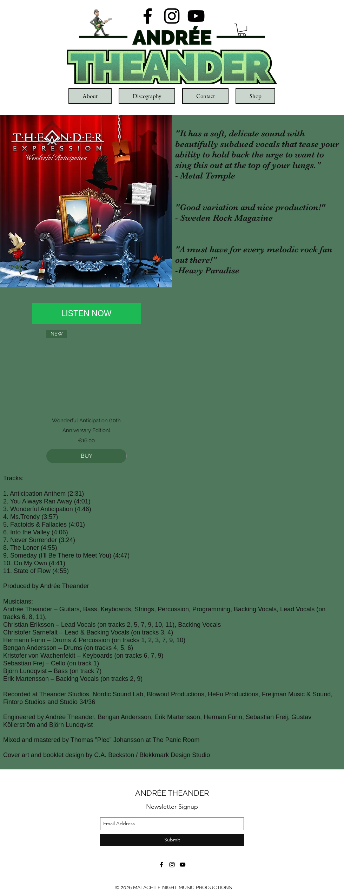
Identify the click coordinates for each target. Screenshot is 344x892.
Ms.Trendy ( (27, 516)
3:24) (68, 539)
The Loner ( (26, 547)
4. (6, 516)
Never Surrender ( (35, 539)
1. (6, 493)
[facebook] (147, 16)
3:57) (51, 516)
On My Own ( (32, 563)
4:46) (84, 509)
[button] (242, 30)
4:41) (58, 563)
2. (6, 501)
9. (6, 555)
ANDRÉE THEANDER (172, 792)
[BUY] (86, 456)
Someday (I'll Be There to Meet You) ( (62, 555)
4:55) (50, 547)
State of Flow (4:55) (41, 570)
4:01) (83, 501)
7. (6, 539)
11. (8, 570)
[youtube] (196, 16)
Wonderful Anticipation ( (43, 509)
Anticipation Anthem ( (40, 493)
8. (6, 547)
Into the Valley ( (32, 532)
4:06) (61, 532)
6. (6, 532)
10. (8, 563)
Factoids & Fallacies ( (40, 524)
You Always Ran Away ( (43, 501)
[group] (86, 396)
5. (6, 524)
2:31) (77, 493)
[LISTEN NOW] (86, 313)
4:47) (122, 555)
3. (6, 509)
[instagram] (171, 16)
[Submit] (172, 840)
